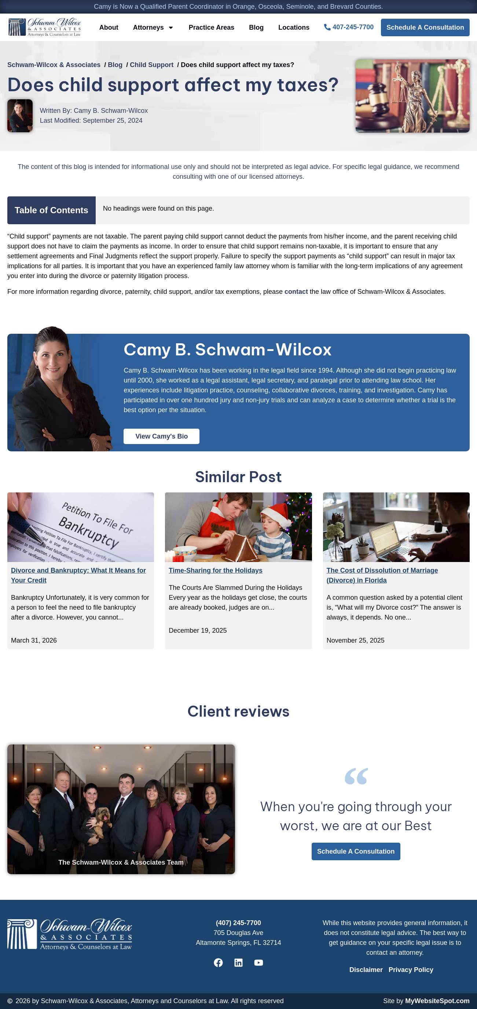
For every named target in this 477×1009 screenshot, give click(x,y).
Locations (293, 27)
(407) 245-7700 (238, 923)
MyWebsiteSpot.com (437, 1001)
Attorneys (153, 27)
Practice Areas (211, 27)
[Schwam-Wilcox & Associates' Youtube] (259, 963)
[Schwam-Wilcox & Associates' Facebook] (218, 963)
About (108, 27)
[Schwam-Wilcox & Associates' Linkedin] (239, 963)
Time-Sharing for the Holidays (216, 570)
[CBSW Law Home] (44, 27)
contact (296, 291)
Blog (256, 27)
